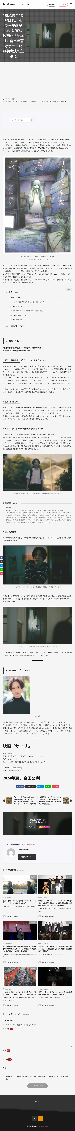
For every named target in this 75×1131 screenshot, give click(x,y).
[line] (1, 569)
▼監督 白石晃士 (17, 306)
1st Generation (13, 4)
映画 (13, 99)
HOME (7, 99)
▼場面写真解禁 (16, 319)
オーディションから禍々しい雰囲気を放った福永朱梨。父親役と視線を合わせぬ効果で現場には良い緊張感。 (55, 949)
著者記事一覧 (26, 857)
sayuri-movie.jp (17, 768)
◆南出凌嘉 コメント (19, 315)
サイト (5, 1068)
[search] (32, 120)
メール (7, 1059)
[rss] (40, 1118)
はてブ (41, 786)
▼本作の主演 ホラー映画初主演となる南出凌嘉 (26, 311)
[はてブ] (1, 565)
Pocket (56, 786)
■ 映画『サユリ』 (14, 297)
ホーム (28, 4)
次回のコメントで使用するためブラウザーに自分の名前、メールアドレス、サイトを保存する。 (38, 1078)
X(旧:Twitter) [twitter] (31, 786)
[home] (34, 1118)
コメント (8, 1029)
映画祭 (33, 922)
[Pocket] (1, 573)
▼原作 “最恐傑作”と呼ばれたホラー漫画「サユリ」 (27, 302)
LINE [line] (49, 786)
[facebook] (1, 557)
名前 (6, 1050)
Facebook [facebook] (21, 786)
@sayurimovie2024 (15, 770)
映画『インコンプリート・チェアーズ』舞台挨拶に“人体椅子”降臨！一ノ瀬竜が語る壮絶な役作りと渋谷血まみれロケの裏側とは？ (55, 903)
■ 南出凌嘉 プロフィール (17, 326)
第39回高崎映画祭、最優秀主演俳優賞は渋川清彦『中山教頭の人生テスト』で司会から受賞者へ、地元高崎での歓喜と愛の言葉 (19, 949)
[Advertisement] (37, 81)
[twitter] (1, 561)
